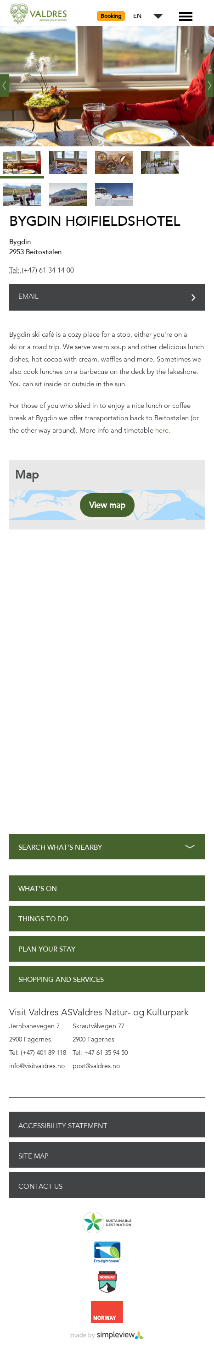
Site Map (33, 1156)
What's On (37, 888)
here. (162, 431)
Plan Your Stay (46, 949)
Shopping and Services (61, 979)
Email (28, 297)
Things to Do (43, 919)
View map (107, 505)
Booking (111, 16)
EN (137, 16)
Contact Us (40, 1186)
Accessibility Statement (62, 1126)
